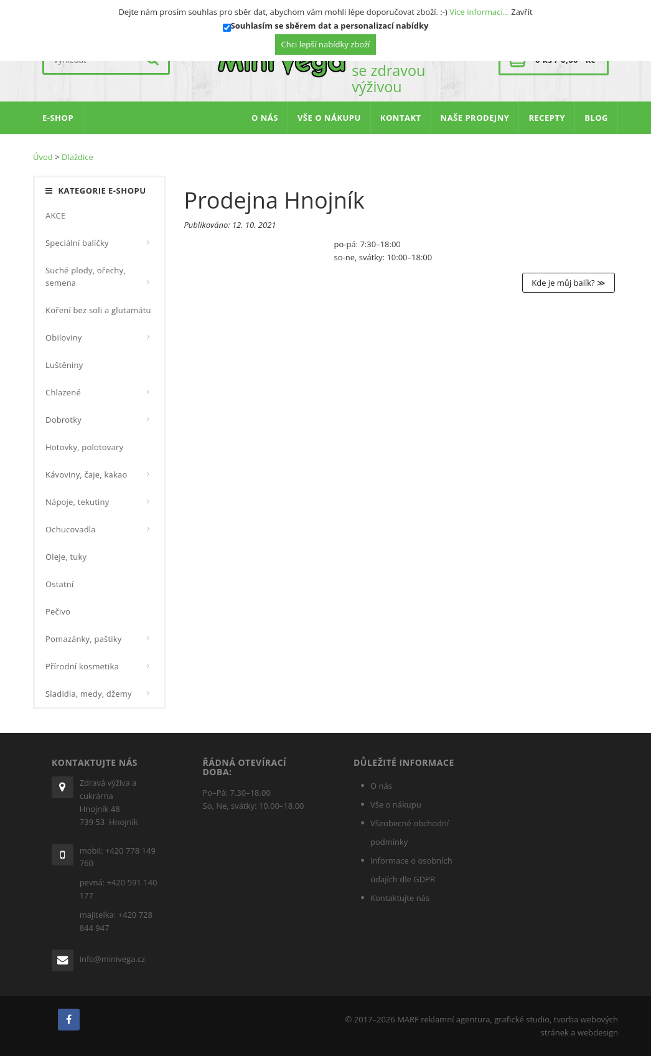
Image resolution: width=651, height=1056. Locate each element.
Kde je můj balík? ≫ (569, 282)
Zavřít (521, 11)
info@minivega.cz (113, 958)
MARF (408, 1019)
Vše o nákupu (395, 804)
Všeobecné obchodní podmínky (409, 832)
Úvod (43, 157)
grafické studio (522, 1019)
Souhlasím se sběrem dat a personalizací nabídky (330, 25)
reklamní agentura (455, 1019)
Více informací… (479, 11)
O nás (381, 785)
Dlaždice (77, 157)
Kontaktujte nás (399, 897)
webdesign (598, 1032)
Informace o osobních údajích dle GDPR (411, 870)
